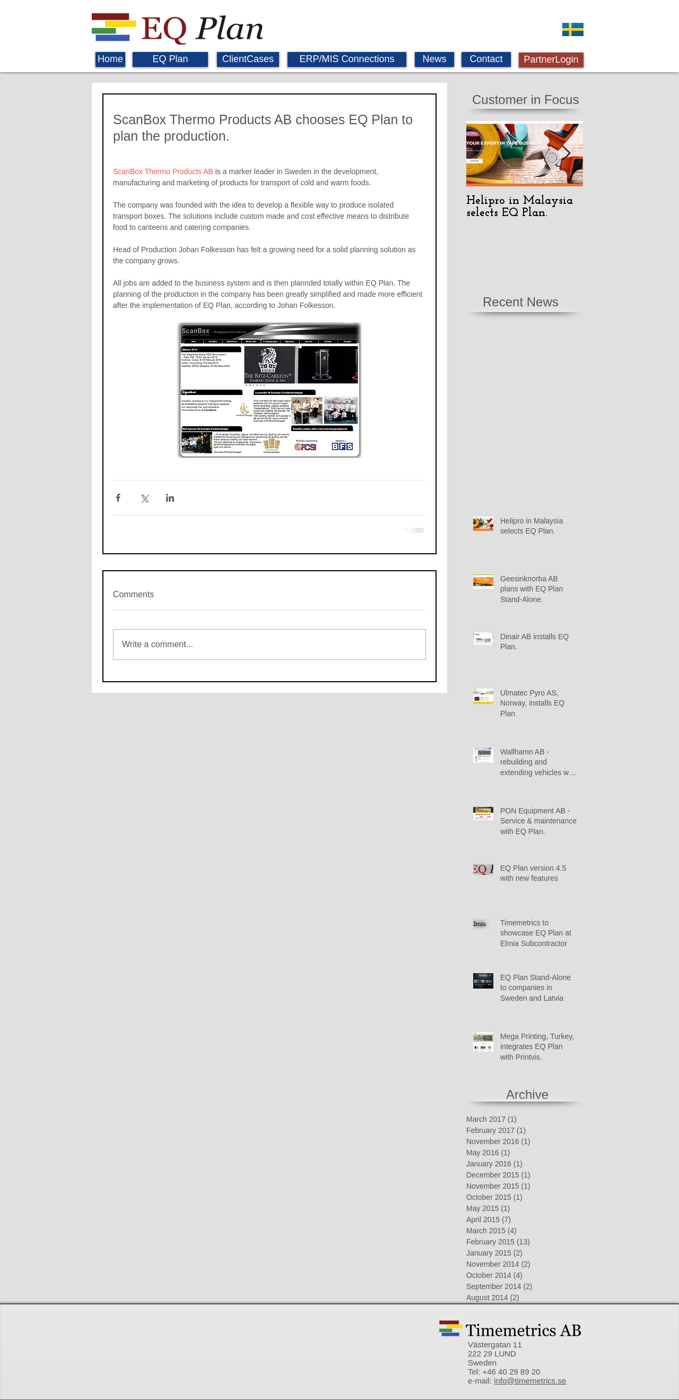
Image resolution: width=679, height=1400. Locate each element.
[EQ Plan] (170, 59)
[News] (434, 59)
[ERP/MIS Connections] (347, 59)
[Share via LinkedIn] (170, 498)
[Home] (110, 59)
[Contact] (486, 59)
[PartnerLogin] (551, 60)
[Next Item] (566, 153)
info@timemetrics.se (530, 1380)
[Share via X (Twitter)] (144, 498)
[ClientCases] (248, 59)
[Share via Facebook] (118, 498)
